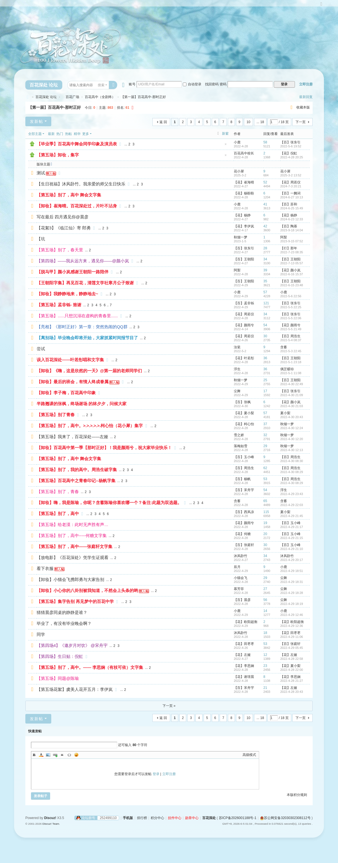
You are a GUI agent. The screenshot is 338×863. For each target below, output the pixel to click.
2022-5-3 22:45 (290, 351)
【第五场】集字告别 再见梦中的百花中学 (75, 601)
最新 (51, 134)
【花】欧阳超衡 (245, 622)
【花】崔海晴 (244, 182)
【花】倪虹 (288, 153)
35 (265, 281)
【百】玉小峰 (244, 457)
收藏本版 (303, 107)
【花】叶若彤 (244, 358)
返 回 (163, 122)
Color (41, 755)
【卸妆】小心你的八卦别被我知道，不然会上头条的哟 (87, 590)
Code (69, 755)
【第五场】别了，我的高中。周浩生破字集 (77, 469)
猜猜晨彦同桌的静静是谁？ (62, 612)
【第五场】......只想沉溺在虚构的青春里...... (77, 316)
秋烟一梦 (240, 237)
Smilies (76, 755)
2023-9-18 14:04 (291, 230)
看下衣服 (45, 568)
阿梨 (283, 237)
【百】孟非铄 (244, 303)
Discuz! (50, 818)
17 (265, 391)
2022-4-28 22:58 (291, 658)
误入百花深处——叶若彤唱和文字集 (70, 360)
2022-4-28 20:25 (291, 157)
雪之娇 (239, 435)
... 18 (260, 122)
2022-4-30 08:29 (291, 472)
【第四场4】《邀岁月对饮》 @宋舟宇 (72, 645)
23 (265, 666)
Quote (62, 755)
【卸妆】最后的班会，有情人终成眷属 (72, 382)
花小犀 (239, 171)
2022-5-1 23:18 (290, 362)
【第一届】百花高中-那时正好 (54, 107)
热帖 (68, 134)
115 (266, 512)
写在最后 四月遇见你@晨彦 (62, 217)
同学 (41, 634)
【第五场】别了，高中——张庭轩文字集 (74, 546)
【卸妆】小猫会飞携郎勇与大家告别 (70, 579)
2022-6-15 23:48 (291, 285)
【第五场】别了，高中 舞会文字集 (69, 195)
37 (265, 424)
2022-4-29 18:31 (291, 582)
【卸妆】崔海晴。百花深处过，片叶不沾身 (77, 206)
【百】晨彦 (242, 600)
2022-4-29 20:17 (291, 560)
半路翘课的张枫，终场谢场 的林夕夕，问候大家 (81, 403)
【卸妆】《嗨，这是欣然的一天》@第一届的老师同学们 (89, 371)
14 (265, 611)
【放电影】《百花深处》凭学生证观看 (72, 557)
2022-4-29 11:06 (291, 636)
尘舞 (237, 391)
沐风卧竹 (240, 556)
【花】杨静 (242, 215)
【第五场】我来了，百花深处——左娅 (72, 436)
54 (265, 325)
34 (265, 259)
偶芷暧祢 (287, 369)
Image (48, 755)
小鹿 (237, 142)
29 (265, 446)
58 (265, 142)
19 (265, 523)
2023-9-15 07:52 (291, 241)
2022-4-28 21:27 (291, 680)
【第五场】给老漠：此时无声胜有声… (72, 524)
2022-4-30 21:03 (291, 406)
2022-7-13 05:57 (291, 263)
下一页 (300, 122)
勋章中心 (192, 818)
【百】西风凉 (244, 512)
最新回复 (306, 97)
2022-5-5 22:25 (290, 307)
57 (265, 292)
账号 (132, 84)
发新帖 (36, 121)
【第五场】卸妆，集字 (58, 155)
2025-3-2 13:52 (290, 175)
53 (265, 479)
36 (265, 358)
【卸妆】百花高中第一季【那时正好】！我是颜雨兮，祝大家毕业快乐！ (104, 447)
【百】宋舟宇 (244, 490)
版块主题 (43, 164)
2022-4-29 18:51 (291, 571)
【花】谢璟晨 (244, 677)
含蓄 (283, 347)
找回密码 (212, 84)
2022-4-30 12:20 (291, 439)
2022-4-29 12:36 (291, 625)
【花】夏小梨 (244, 413)
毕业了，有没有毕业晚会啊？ (64, 623)
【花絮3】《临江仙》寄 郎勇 (64, 228)
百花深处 (27, 97)
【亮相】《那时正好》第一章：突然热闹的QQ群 (82, 327)
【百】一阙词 (290, 193)
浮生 (237, 369)
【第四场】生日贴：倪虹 (60, 656)
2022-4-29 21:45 (291, 516)
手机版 (128, 818)
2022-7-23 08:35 (291, 252)
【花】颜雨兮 (244, 325)
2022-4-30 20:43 (291, 417)
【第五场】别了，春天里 (60, 250)
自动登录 (192, 84)
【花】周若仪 (290, 182)
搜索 (101, 85)
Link (55, 755)
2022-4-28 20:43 (291, 691)
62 (265, 468)
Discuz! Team (50, 823)
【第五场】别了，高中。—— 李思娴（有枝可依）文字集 (90, 667)
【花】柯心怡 (244, 424)
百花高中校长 (244, 153)
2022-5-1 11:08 (290, 373)
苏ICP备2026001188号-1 (237, 818)
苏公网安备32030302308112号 (285, 818)
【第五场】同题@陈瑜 (58, 678)
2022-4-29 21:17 (291, 527)
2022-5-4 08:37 (290, 340)
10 (248, 122)
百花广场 (70, 97)
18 (265, 633)
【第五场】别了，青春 (58, 491)
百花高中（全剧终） (100, 97)
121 (266, 303)
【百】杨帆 (242, 479)
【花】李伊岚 (244, 226)
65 (265, 501)
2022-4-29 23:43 (291, 494)
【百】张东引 (290, 142)
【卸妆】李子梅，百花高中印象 (66, 393)
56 (265, 600)
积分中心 (157, 818)
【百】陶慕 (288, 226)
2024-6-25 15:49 (291, 208)
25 (265, 380)
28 (265, 248)
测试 (41, 173)
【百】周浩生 (290, 336)
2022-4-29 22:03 (291, 505)
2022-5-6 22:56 (290, 296)
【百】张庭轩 (244, 545)
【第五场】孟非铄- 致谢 (59, 305)
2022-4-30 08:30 (291, 461)
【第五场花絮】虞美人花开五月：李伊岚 (75, 689)
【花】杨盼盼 (244, 193)
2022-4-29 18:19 (291, 603)
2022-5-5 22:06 (290, 318)
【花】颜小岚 (290, 270)
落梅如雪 (240, 446)
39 (265, 270)
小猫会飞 (240, 578)
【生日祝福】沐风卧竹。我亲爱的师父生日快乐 (81, 184)
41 (265, 204)
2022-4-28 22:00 (291, 669)
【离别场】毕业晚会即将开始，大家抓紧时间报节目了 (87, 338)
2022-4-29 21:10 (291, 549)
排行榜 (142, 818)
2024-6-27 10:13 (291, 197)
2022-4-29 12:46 (291, 614)
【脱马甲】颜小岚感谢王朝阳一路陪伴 (72, 272)
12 (265, 655)
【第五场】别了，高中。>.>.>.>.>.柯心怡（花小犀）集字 (90, 425)
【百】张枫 (242, 402)
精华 (77, 134)
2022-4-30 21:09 (291, 395)
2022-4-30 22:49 (291, 384)
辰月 (237, 567)
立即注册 (306, 84)
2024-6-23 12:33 (291, 219)
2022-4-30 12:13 (291, 450)
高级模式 (249, 755)
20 (265, 534)
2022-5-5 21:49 (290, 329)
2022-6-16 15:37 (291, 274)
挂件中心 (174, 818)
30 (265, 336)
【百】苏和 (288, 204)
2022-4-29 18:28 (291, 592)
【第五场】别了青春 (56, 414)
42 (265, 226)
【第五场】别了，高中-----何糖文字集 (72, 535)
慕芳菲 (239, 589)
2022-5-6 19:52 (290, 146)
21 (265, 688)
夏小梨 (285, 413)
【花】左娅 (242, 655)
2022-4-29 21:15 (291, 538)
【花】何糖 (242, 534)
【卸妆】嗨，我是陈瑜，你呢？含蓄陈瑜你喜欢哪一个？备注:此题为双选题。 (109, 502)
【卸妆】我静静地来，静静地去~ (67, 294)
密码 (223, 84)
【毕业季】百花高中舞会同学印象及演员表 (77, 144)
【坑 (41, 239)
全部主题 (35, 134)
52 (265, 182)
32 (265, 435)
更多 (85, 134)
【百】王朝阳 (244, 259)
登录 (156, 774)
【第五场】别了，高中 (58, 513)
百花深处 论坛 (44, 85)
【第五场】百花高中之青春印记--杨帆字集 (76, 480)
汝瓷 (237, 347)
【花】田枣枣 (290, 633)
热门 (59, 134)
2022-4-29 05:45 (291, 647)
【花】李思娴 (244, 666)
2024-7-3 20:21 (290, 186)
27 (265, 589)
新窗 (225, 134)
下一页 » (169, 706)
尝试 (41, 349)
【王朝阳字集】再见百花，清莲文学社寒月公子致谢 (85, 283)
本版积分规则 (297, 795)
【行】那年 (288, 248)
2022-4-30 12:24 (291, 428)
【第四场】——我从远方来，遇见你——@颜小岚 (83, 261)
